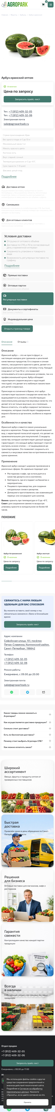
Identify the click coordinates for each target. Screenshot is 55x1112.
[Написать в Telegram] (27, 692)
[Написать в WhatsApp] (11, 692)
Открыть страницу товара (17, 328)
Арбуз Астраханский (13, 553)
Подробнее (9, 176)
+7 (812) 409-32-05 (20, 111)
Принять (27, 1102)
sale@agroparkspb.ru (16, 123)
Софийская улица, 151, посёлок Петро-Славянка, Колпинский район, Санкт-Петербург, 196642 (26, 644)
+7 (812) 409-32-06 (20, 115)
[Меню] (51, 4)
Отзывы (23, 341)
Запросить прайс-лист (27, 99)
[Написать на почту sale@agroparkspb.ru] (43, 692)
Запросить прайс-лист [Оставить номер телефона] (27, 624)
